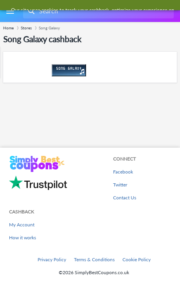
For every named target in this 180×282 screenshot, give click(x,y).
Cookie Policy (136, 259)
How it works (22, 237)
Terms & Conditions (94, 259)
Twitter (120, 185)
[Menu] (10, 11)
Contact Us (124, 198)
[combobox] (97, 11)
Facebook (123, 172)
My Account (21, 225)
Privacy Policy (52, 259)
